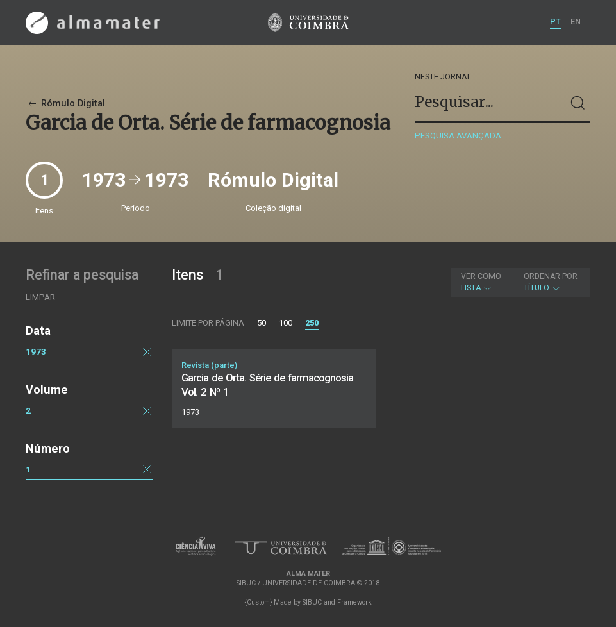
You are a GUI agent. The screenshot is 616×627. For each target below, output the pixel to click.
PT (555, 21)
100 (285, 323)
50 (261, 323)
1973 (36, 351)
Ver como (481, 276)
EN (575, 21)
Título (551, 282)
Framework (354, 602)
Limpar (40, 297)
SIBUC (312, 602)
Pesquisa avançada (458, 135)
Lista (481, 282)
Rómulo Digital (65, 103)
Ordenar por (551, 276)
